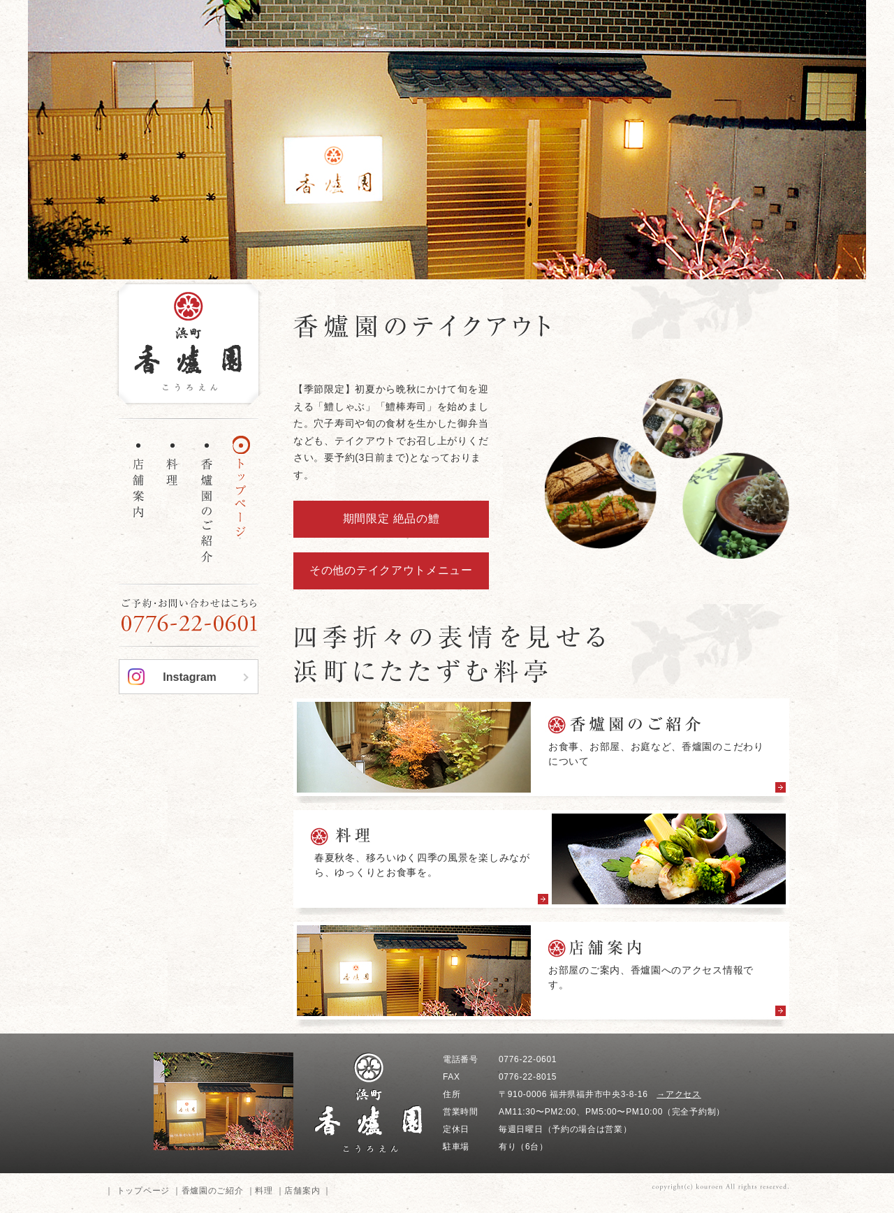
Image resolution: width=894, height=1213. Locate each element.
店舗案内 (302, 1191)
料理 (263, 1191)
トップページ (143, 1191)
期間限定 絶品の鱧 (391, 518)
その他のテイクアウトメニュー (391, 570)
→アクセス (679, 1094)
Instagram (189, 677)
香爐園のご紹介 (213, 1191)
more (541, 750)
